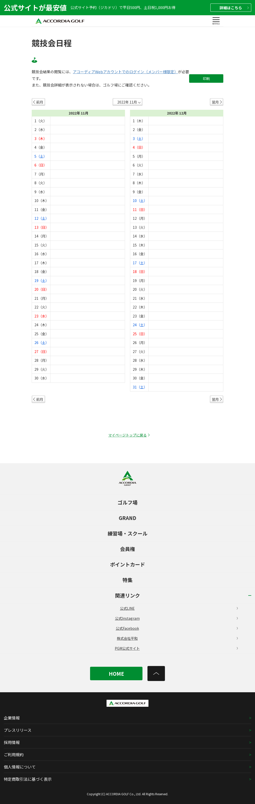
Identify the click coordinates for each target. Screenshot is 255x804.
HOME (116, 673)
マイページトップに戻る (127, 435)
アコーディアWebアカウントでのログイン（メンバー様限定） (125, 71)
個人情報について (20, 767)
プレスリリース (17, 730)
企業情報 (12, 718)
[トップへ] (156, 673)
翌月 (215, 102)
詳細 (234, 7)
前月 (39, 102)
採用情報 (12, 742)
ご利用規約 (14, 755)
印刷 (206, 78)
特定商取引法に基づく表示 (28, 779)
